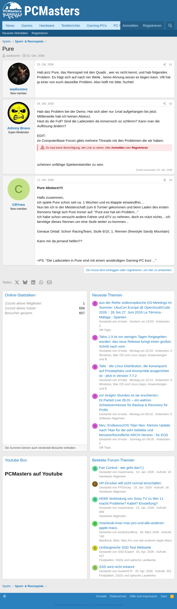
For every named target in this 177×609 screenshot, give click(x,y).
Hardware (46, 25)
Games (26, 25)
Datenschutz (118, 596)
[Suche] (170, 25)
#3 (170, 180)
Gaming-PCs (97, 25)
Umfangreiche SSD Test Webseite (125, 547)
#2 (170, 103)
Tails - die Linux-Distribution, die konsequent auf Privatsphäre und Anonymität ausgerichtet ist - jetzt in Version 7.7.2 (134, 371)
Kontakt (101, 596)
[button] (4, 596)
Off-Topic (105, 330)
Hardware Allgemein (112, 476)
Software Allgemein (112, 418)
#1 (170, 64)
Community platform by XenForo (88, 604)
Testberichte (70, 25)
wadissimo (13, 55)
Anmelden (118, 147)
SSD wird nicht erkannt (116, 567)
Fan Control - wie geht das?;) (121, 468)
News (10, 25)
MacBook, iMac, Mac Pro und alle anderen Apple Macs (135, 540)
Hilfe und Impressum (143, 596)
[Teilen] (165, 64)
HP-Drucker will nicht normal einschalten (130, 483)
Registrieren (40, 33)
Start (164, 596)
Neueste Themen (107, 295)
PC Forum (121, 25)
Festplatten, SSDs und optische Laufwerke (127, 560)
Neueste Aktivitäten (15, 33)
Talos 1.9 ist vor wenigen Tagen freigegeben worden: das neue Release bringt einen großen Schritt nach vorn (135, 341)
